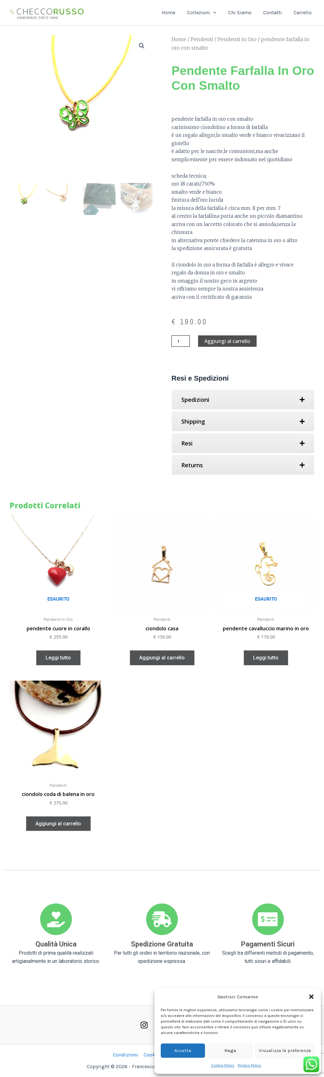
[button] (311, 997)
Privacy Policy (249, 1065)
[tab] (243, 399)
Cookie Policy (222, 1065)
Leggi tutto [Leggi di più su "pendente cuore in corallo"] (58, 658)
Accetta (182, 1050)
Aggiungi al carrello (227, 341)
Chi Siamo (244, 12)
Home (176, 12)
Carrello (304, 12)
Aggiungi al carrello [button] (162, 658)
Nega (230, 1050)
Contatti (275, 12)
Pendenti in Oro (237, 39)
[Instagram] (144, 1025)
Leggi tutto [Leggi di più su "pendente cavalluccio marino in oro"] (265, 658)
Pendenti (202, 39)
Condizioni (126, 1055)
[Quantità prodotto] (180, 341)
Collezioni (207, 12)
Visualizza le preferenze (285, 1050)
